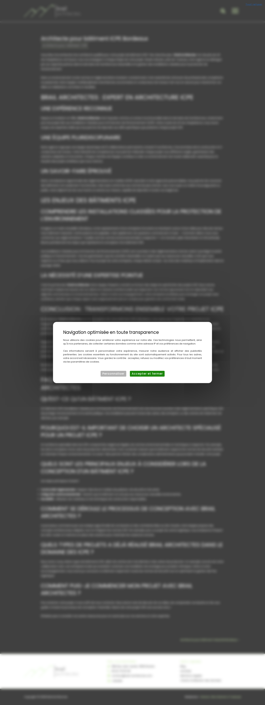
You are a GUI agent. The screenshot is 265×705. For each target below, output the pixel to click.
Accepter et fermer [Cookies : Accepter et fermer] (147, 374)
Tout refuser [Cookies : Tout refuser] (253, 4)
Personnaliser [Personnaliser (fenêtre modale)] (113, 374)
